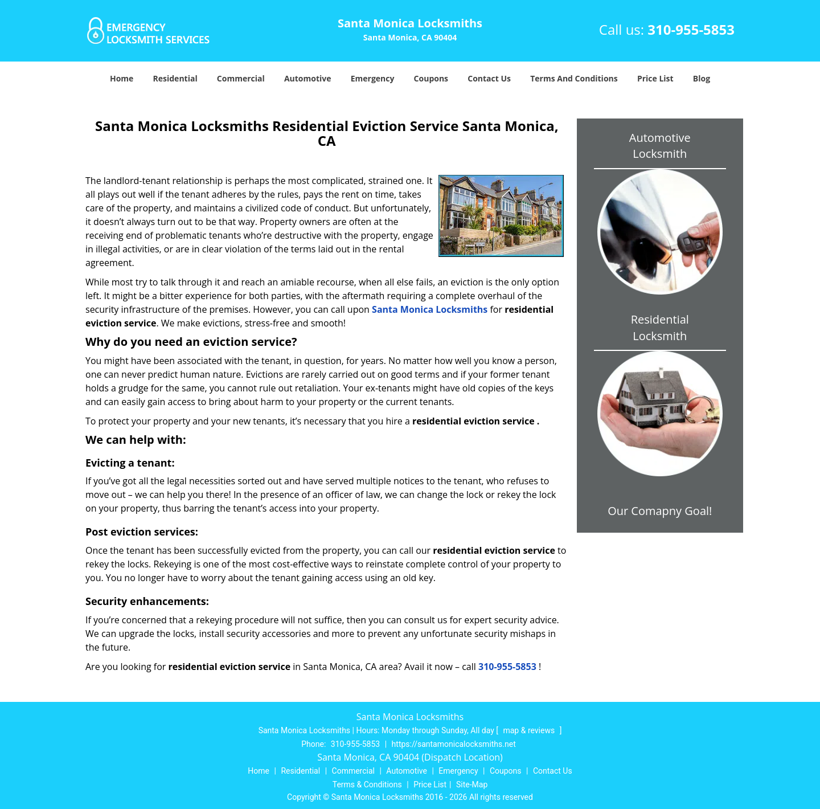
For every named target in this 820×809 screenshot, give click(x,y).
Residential (175, 78)
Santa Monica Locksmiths (429, 309)
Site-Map (471, 784)
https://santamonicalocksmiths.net (454, 744)
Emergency (373, 78)
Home (121, 78)
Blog (701, 78)
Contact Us (489, 78)
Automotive (307, 78)
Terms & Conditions (367, 784)
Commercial (241, 78)
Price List (655, 78)
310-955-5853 (691, 29)
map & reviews (529, 730)
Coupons (431, 78)
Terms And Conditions (574, 78)
